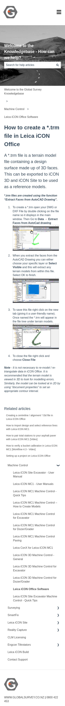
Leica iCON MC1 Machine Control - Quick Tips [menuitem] (35, 493)
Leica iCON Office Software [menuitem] (31, 589)
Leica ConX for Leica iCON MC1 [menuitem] (33, 547)
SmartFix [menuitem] (13, 615)
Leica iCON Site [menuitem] (17, 622)
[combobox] (29, 65)
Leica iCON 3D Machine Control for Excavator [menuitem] (35, 568)
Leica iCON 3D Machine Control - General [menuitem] (33, 557)
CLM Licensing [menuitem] (17, 637)
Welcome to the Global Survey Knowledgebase (23, 91)
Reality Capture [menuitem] (17, 629)
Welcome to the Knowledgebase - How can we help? (29, 51)
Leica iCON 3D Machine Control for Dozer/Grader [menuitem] (35, 579)
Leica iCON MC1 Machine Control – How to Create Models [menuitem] (35, 504)
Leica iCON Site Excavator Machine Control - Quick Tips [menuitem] (35, 598)
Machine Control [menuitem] (18, 465)
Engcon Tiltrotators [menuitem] (19, 644)
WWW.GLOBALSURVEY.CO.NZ (24, 697)
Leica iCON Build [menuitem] (18, 652)
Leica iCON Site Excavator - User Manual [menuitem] (33, 474)
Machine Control (14, 109)
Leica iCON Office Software (21, 116)
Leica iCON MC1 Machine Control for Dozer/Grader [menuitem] (34, 527)
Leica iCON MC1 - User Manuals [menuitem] (33, 483)
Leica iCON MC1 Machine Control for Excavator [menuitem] (34, 515)
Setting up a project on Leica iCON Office (28, 455)
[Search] (57, 65)
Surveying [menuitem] (14, 607)
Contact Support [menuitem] (18, 659)
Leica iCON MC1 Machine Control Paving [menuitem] (34, 538)
